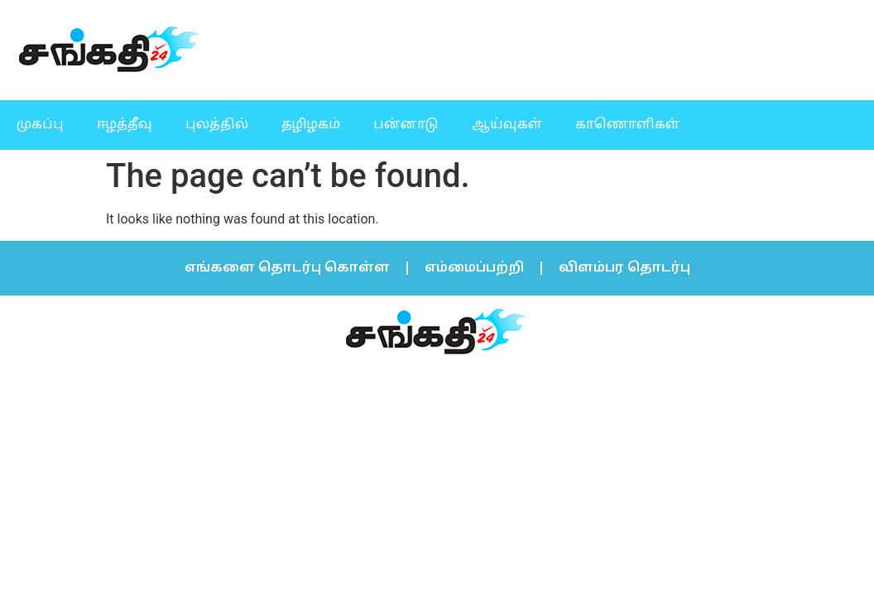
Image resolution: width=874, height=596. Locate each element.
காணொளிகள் (627, 125)
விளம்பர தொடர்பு (624, 268)
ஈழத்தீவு (124, 125)
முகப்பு (40, 125)
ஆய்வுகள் (507, 125)
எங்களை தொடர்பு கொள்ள (287, 268)
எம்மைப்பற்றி (474, 268)
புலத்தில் (216, 125)
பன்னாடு (406, 125)
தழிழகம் (310, 125)
